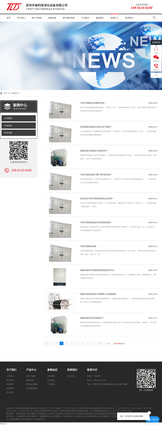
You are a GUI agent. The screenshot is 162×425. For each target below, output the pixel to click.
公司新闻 (8, 118)
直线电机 (41, 413)
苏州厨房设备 (114, 413)
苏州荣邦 (52, 408)
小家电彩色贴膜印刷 (84, 413)
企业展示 (10, 384)
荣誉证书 (10, 380)
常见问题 (8, 133)
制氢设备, (112, 408)
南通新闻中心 (92, 416)
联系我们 (129, 18)
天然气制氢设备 (123, 408)
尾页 (108, 343)
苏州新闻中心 (80, 416)
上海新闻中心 (22, 416)
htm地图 (123, 411)
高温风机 (59, 413)
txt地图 (129, 411)
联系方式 (71, 376)
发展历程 (10, 388)
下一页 (100, 343)
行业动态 (8, 125)
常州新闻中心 (69, 416)
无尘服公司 (50, 413)
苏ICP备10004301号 (71, 408)
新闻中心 (115, 18)
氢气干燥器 (37, 18)
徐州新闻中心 (57, 416)
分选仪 (95, 413)
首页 (8, 18)
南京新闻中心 (33, 416)
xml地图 (116, 411)
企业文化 (10, 392)
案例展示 (100, 18)
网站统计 (3, 424)
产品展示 (85, 18)
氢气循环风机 (69, 18)
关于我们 (21, 18)
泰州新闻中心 (16, 419)
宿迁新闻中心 (28, 419)
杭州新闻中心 (39, 419)
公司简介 (10, 376)
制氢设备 (52, 18)
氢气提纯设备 (32, 384)
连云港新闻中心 (105, 416)
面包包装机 (21, 413)
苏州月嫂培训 (31, 413)
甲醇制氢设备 (11, 411)
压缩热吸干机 (69, 413)
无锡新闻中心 (45, 416)
